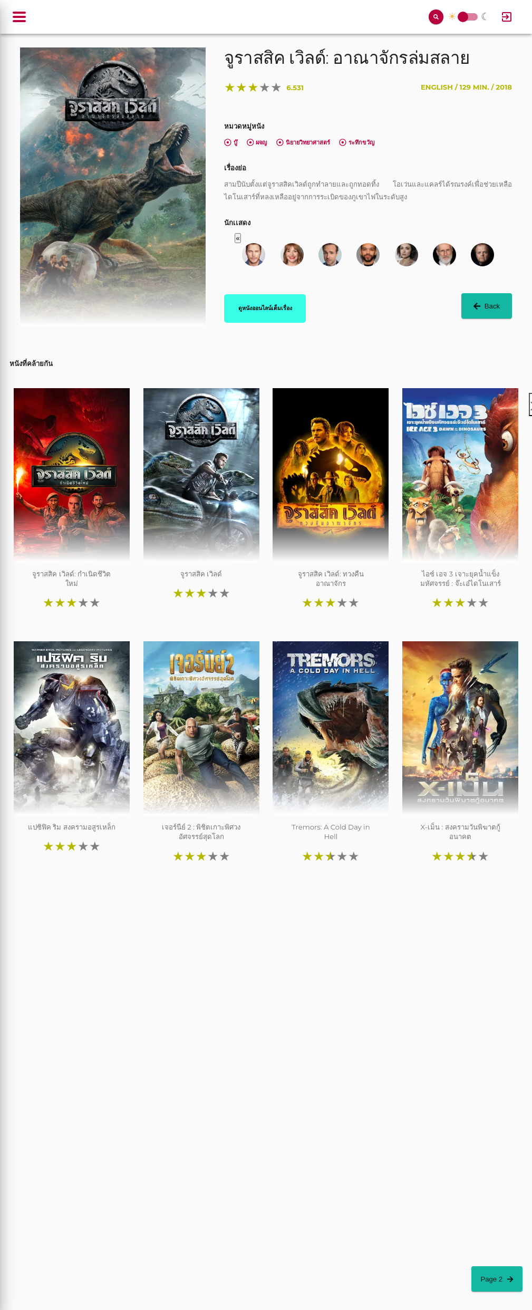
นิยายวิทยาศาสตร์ (303, 142)
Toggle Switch (463, 17)
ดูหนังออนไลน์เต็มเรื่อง (265, 308)
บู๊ (230, 142)
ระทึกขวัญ (356, 142)
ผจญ (257, 142)
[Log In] (506, 17)
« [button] (237, 238)
